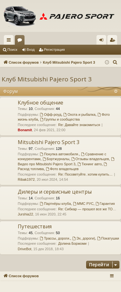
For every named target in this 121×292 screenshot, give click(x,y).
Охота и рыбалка (79, 114)
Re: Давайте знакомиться (79, 125)
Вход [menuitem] (102, 41)
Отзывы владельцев (90, 159)
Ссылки (10, 41)
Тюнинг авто (89, 164)
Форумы (21, 41)
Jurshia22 (25, 214)
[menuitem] (115, 62)
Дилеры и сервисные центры (55, 191)
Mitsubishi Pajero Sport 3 (48, 142)
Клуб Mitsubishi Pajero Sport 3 (47, 79)
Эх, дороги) (83, 238)
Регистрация (54, 49)
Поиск (12, 49)
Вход (31, 49)
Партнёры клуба (55, 203)
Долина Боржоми (72, 243)
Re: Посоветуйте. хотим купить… (85, 174)
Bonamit (25, 130)
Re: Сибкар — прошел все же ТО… (87, 209)
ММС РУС (83, 203)
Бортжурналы (56, 159)
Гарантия (105, 203)
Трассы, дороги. (55, 238)
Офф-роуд (50, 114)
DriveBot (24, 249)
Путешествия (35, 226)
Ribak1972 (26, 179)
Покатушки (108, 238)
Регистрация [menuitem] (113, 41)
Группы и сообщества (60, 119)
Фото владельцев (62, 169)
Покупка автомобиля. (59, 154)
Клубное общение (40, 102)
